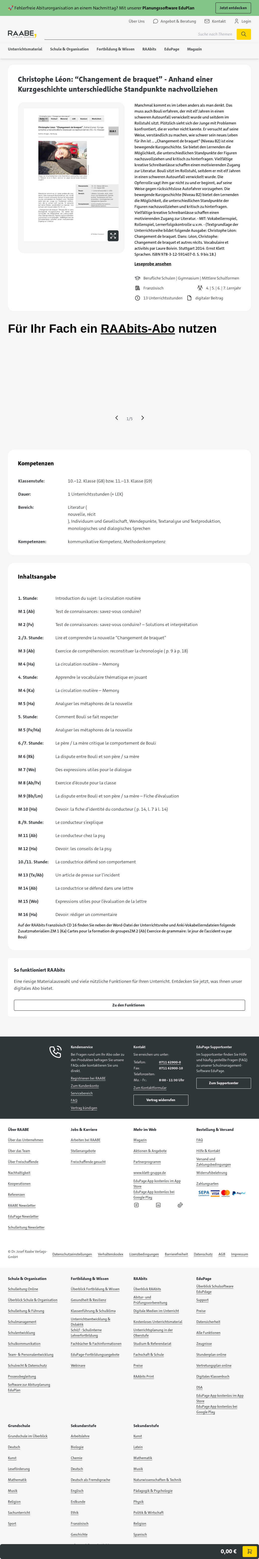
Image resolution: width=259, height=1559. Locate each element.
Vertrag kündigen (84, 1108)
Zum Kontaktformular (150, 1087)
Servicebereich (82, 1093)
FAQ (74, 1100)
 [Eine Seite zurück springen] (116, 418)
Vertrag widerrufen (160, 1100)
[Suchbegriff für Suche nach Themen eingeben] (139, 34)
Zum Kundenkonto (85, 1085)
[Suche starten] (244, 34)
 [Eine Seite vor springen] (142, 418)
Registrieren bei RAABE (88, 1078)
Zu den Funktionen (128, 1005)
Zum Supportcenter (223, 1083)
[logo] (22, 34)
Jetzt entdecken (233, 7)
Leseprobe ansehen (152, 264)
